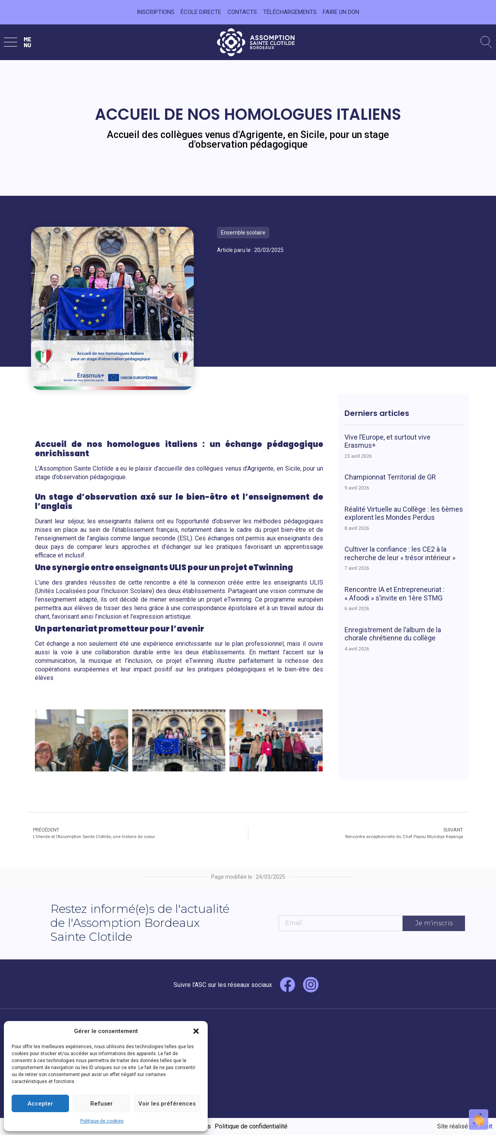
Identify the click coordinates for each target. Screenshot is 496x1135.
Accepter (40, 1103)
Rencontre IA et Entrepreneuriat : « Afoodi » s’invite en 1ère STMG (394, 593)
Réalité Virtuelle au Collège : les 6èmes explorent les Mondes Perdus (403, 513)
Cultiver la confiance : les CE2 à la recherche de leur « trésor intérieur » (399, 553)
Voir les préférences (167, 1103)
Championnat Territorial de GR (390, 477)
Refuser (101, 1103)
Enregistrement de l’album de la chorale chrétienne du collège (392, 634)
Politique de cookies (102, 1121)
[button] (196, 1031)
